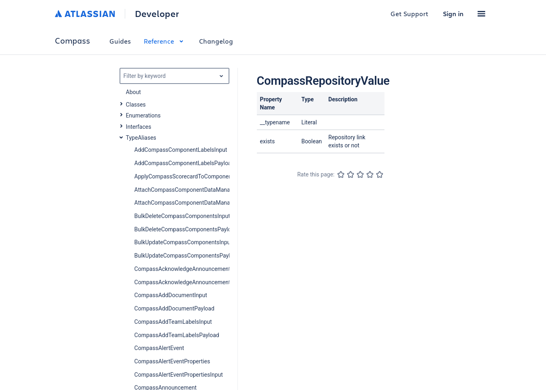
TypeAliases (141, 137)
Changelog (216, 41)
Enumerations (143, 115)
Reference (165, 41)
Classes (136, 104)
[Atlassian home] (85, 13)
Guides (120, 41)
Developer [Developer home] (157, 14)
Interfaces (138, 127)
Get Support (409, 13)
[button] (481, 13)
